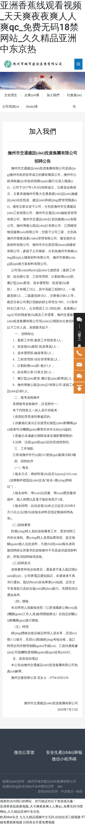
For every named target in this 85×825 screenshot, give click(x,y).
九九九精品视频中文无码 (36, 817)
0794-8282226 (59, 677)
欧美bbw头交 (9, 817)
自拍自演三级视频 (67, 817)
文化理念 (10, 95)
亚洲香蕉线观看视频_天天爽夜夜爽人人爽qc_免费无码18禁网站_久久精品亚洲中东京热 (41, 27)
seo (60, 786)
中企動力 (67, 791)
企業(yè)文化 (42, 80)
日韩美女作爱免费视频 (39, 822)
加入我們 (53, 95)
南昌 (79, 791)
